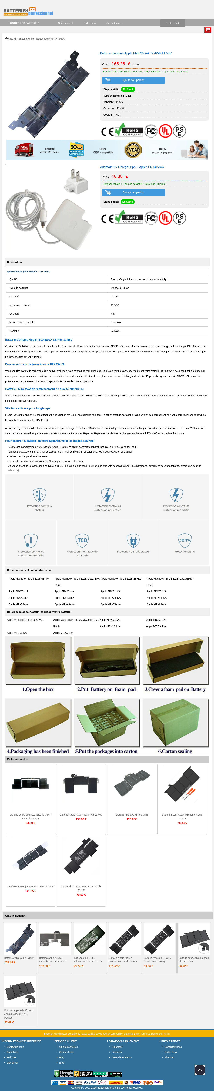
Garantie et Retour (122, 1057)
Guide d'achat (65, 23)
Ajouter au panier (133, 80)
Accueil (12, 38)
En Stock (128, 89)
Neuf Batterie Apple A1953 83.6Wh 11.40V (30, 886)
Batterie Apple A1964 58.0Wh (132, 814)
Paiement (117, 1046)
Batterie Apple (26, 38)
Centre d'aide (173, 23)
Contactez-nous (115, 23)
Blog (61, 1062)
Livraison (117, 1052)
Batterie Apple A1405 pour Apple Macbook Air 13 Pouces (18, 1014)
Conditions (12, 1052)
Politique (11, 1057)
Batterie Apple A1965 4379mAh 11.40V (81, 814)
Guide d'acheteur (68, 1046)
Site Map (169, 1057)
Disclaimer (12, 1062)
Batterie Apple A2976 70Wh (19, 957)
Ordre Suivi (90, 23)
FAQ (61, 1057)
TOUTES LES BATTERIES (24, 23)
